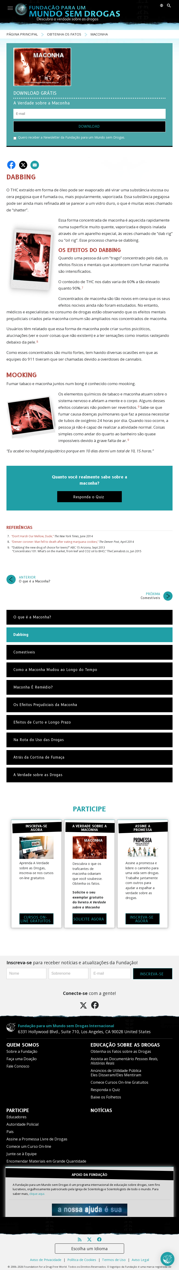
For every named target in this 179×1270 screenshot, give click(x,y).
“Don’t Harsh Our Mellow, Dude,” (33, 536)
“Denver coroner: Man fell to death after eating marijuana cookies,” (55, 542)
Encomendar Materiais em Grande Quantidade (46, 1160)
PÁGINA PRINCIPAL (22, 34)
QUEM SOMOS (22, 1044)
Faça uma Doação (21, 1058)
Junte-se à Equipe (21, 1153)
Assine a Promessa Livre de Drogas (36, 1138)
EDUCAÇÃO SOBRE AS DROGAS (125, 1044)
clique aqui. (37, 1193)
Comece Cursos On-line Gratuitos (119, 1082)
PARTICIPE (89, 809)
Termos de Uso (114, 1259)
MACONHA (99, 34)
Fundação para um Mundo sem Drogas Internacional (66, 1025)
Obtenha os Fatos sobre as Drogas (121, 1051)
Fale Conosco (17, 1065)
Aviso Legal (140, 1259)
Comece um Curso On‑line (28, 1146)
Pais (10, 1131)
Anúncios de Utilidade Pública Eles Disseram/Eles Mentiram (116, 1072)
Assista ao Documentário (124, 1060)
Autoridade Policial (22, 1124)
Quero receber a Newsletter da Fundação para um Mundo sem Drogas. (69, 137)
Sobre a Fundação (21, 1051)
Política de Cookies (81, 1259)
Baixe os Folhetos (106, 1096)
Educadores (16, 1116)
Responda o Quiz (105, 1089)
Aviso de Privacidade (45, 1259)
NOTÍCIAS (101, 1110)
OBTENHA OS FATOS (64, 34)
